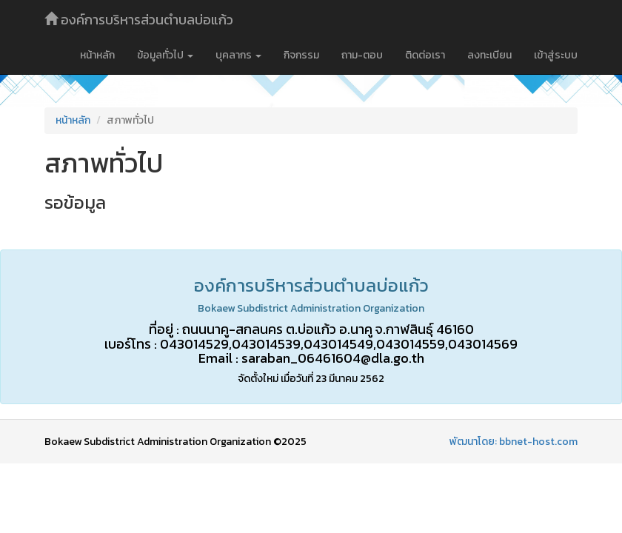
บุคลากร (238, 55)
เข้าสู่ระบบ (556, 55)
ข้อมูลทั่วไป (165, 55)
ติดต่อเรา (425, 55)
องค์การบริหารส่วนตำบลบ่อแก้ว (138, 20)
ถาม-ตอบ (362, 55)
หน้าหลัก (97, 55)
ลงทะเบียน (489, 55)
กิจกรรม (301, 55)
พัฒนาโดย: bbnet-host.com (513, 441)
